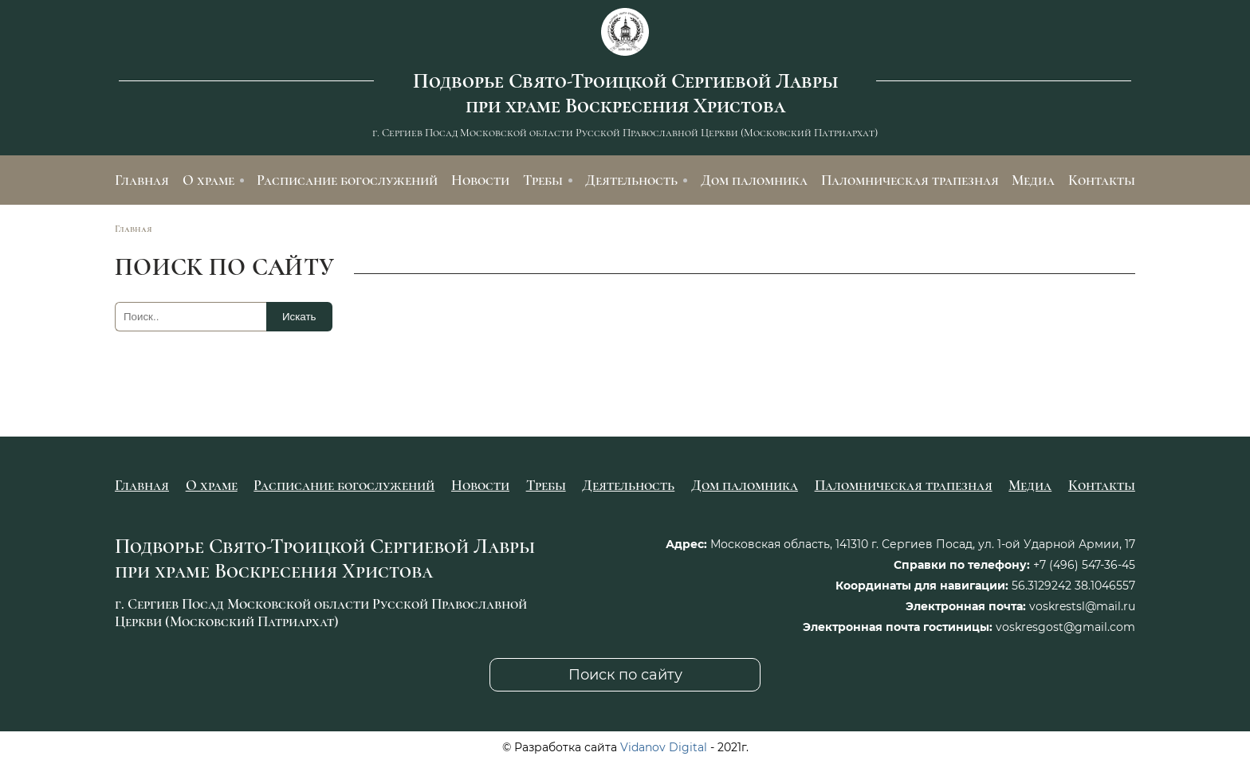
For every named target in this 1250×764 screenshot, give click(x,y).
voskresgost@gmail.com (1065, 627)
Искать (299, 317)
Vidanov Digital (663, 747)
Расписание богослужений (347, 180)
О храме (208, 180)
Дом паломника (754, 180)
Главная (142, 180)
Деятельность (631, 180)
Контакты (1101, 180)
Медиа (1033, 180)
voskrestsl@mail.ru (1082, 606)
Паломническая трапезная (910, 180)
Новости (480, 180)
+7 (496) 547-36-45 (1084, 565)
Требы (543, 180)
